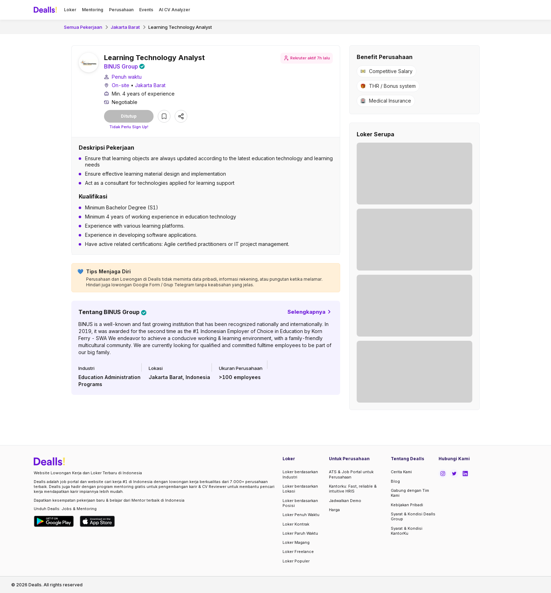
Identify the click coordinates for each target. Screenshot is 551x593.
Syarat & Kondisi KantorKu (406, 531)
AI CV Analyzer (174, 9)
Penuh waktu (127, 77)
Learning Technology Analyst (180, 27)
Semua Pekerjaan (83, 27)
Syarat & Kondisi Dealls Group (413, 516)
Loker (70, 9)
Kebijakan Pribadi (407, 504)
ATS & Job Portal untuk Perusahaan (351, 474)
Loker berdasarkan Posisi (300, 503)
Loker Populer (296, 561)
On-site (120, 86)
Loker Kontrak (296, 524)
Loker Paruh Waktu (300, 533)
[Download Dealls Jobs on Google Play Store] (54, 521)
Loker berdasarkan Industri (300, 474)
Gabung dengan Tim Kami (410, 493)
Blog (395, 481)
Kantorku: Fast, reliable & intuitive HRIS (353, 489)
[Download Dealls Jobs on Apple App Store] (97, 521)
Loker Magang (296, 542)
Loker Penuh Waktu (301, 514)
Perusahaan (121, 9)
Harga (334, 509)
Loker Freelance (298, 551)
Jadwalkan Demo (345, 500)
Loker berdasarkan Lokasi (300, 489)
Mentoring (92, 9)
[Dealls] (46, 10)
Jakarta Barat (125, 27)
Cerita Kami (401, 471)
